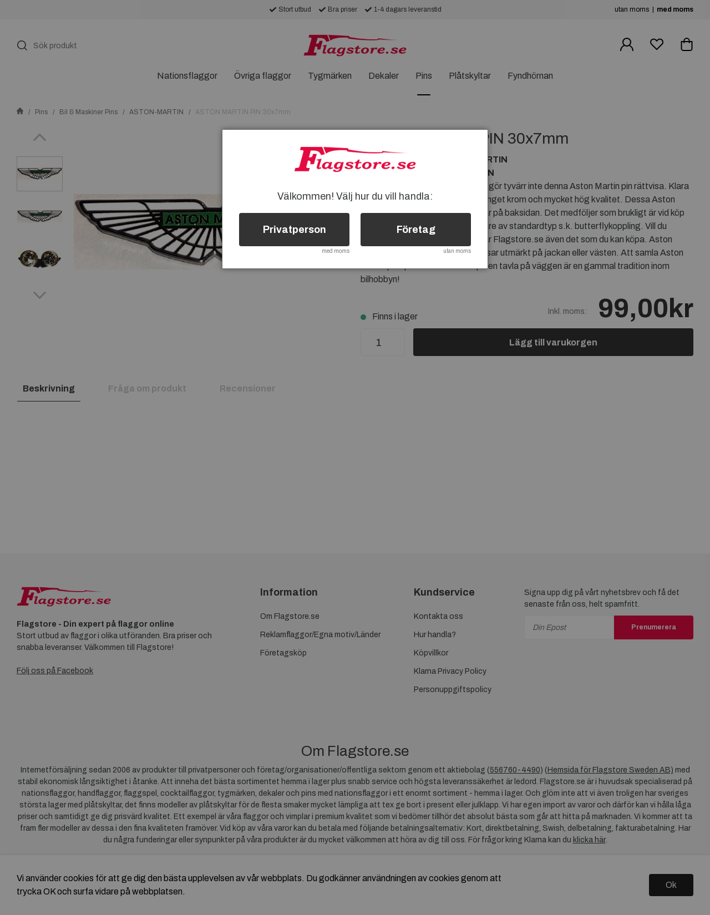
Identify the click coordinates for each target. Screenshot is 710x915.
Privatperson (294, 229)
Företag (416, 229)
